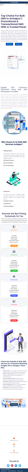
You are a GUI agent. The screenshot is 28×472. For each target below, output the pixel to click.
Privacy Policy (4, 471)
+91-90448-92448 (14, 2)
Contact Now (14, 404)
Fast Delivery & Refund (8, 201)
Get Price (14, 245)
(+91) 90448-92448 (14, 452)
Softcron (8, 469)
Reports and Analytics (8, 162)
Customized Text (7, 203)
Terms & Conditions (12, 471)
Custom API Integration (9, 206)
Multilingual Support (8, 150)
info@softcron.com (14, 440)
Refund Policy (20, 471)
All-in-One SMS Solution (9, 165)
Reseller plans (7, 191)
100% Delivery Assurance (9, 160)
